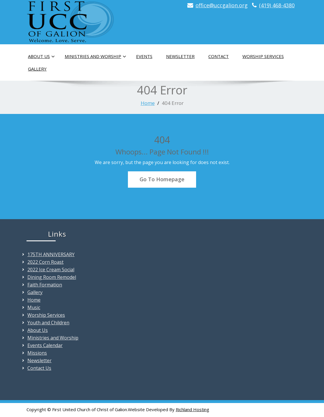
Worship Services (263, 56)
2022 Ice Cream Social (50, 269)
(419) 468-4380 (277, 5)
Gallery (37, 69)
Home (148, 103)
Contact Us (39, 368)
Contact (218, 56)
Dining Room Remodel (51, 277)
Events (144, 56)
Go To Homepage (162, 179)
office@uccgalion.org (222, 5)
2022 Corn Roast (45, 262)
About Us (41, 56)
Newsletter (180, 56)
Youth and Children (48, 322)
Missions (37, 353)
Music (33, 307)
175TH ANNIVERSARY (51, 254)
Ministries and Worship (95, 56)
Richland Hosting (192, 409)
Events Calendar (45, 345)
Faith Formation (44, 285)
